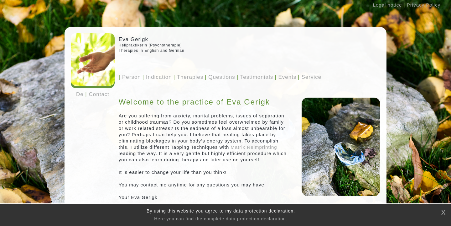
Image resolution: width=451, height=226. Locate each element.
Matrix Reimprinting (254, 147)
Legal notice (387, 5)
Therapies (188, 77)
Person (130, 77)
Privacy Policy (423, 5)
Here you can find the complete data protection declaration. (221, 218)
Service (309, 77)
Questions (220, 77)
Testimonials (255, 77)
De (80, 94)
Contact (99, 94)
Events (285, 77)
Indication (157, 77)
